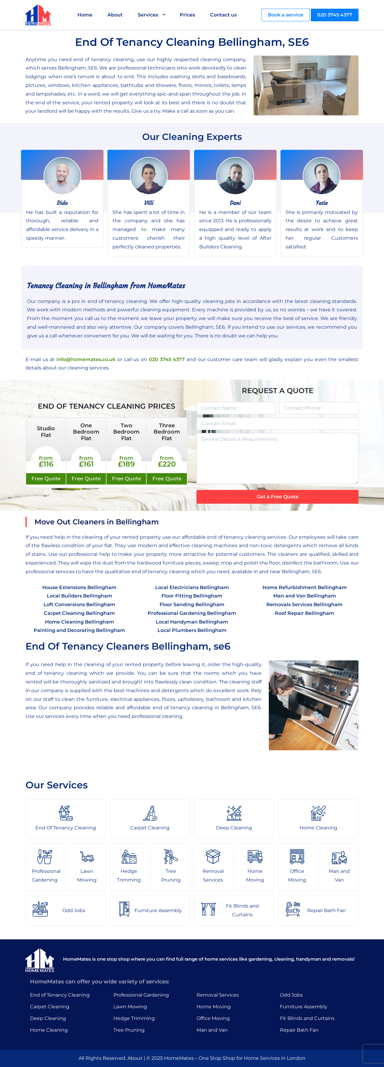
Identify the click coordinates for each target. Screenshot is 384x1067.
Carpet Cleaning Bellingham (79, 613)
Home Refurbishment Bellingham (304, 587)
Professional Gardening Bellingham (192, 613)
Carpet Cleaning (49, 1006)
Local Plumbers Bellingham (192, 630)
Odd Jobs (291, 995)
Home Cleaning (49, 1030)
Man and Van (212, 1030)
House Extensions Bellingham (79, 587)
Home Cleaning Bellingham (79, 622)
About (115, 15)
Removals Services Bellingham (304, 604)
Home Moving (213, 1006)
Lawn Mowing (130, 1006)
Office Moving (213, 1018)
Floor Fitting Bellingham (191, 596)
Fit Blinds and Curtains (307, 1018)
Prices (187, 15)
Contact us (223, 15)
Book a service (285, 15)
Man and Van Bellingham (304, 596)
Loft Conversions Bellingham (79, 604)
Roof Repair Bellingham (304, 613)
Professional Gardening (141, 995)
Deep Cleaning (48, 1018)
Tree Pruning (129, 1030)
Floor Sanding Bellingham (192, 604)
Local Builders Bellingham (79, 596)
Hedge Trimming (134, 1018)
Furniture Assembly (303, 1006)
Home (84, 15)
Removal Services (217, 995)
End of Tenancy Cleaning (60, 995)
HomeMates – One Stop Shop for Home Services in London (234, 1058)
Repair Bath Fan (299, 1030)
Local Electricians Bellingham (192, 587)
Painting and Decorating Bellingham (79, 630)
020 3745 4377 (334, 15)
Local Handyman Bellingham (192, 622)
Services (148, 15)
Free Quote (46, 479)
